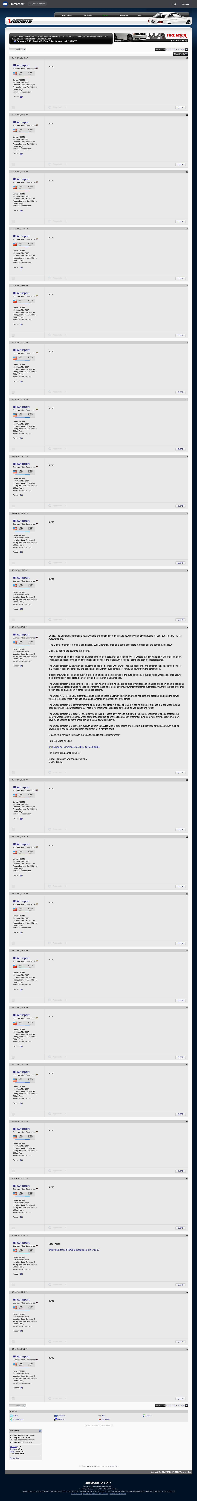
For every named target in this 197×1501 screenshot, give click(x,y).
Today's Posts (123, 15)
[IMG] (12, 1451)
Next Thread (106, 1425)
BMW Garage (67, 15)
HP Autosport (21, 65)
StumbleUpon (18, 1419)
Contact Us (156, 1472)
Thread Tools (179, 54)
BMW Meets (88, 15)
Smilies (13, 1449)
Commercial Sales (44, 39)
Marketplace (30, 39)
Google (148, 1415)
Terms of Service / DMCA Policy (95, 1493)
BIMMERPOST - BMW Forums (174, 1472)
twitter (15, 1415)
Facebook (61, 1415)
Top (189, 1472)
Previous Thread (92, 1425)
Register (186, 4)
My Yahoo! (105, 1419)
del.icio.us (61, 1419)
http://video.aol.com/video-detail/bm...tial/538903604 (74, 747)
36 (21, 96)
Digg (103, 1415)
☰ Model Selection (37, 4)
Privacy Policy (76, 1493)
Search (140, 15)
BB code (13, 1446)
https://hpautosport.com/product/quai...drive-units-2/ (74, 1250)
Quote (180, 107)
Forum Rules (15, 1458)
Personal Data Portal (118, 1493)
